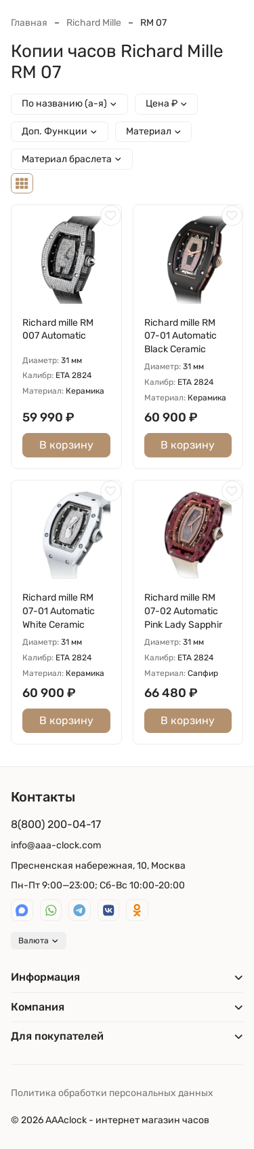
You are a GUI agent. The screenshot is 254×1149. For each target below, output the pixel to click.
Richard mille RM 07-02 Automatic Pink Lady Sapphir (183, 611)
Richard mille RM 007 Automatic (57, 329)
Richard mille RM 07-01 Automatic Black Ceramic (180, 336)
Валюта (38, 940)
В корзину (66, 444)
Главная (29, 23)
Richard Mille (93, 23)
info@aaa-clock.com (56, 845)
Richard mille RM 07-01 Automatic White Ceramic (58, 611)
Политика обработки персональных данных (112, 1093)
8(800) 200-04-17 (56, 824)
